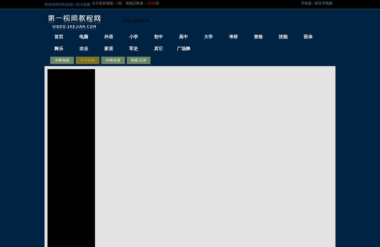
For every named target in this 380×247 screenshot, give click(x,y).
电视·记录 (138, 60)
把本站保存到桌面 (59, 4)
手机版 (306, 3)
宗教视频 (62, 60)
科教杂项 (113, 60)
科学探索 (87, 60)
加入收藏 (83, 4)
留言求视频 (323, 3)
